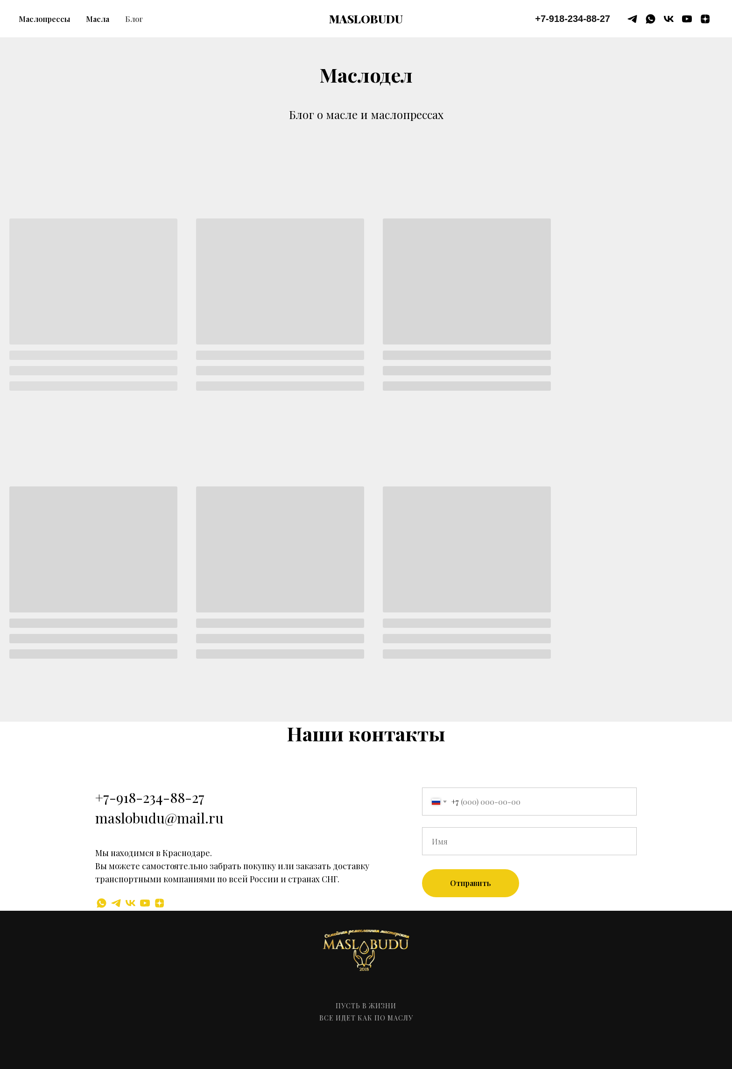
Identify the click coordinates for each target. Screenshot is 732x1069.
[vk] (669, 19)
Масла (97, 19)
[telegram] (632, 19)
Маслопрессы (44, 19)
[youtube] (687, 19)
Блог (134, 19)
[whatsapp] (650, 19)
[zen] (705, 19)
